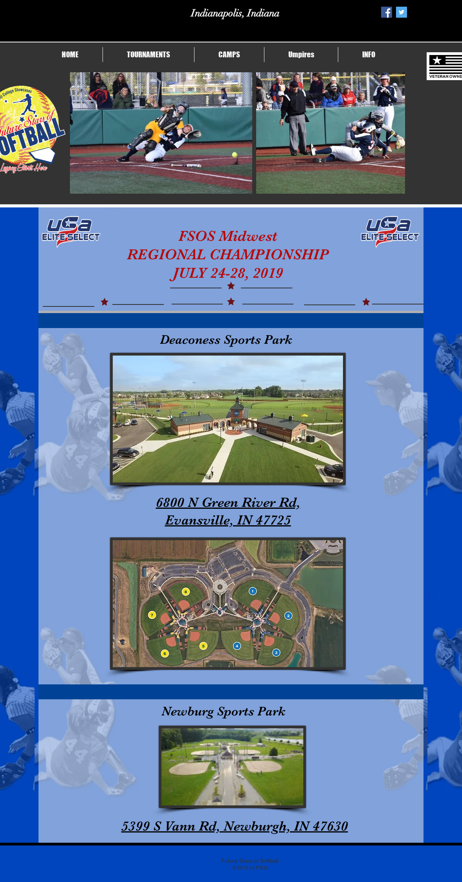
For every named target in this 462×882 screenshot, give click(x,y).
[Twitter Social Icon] (401, 12)
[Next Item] (391, 133)
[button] (148, 54)
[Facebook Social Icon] (386, 12)
